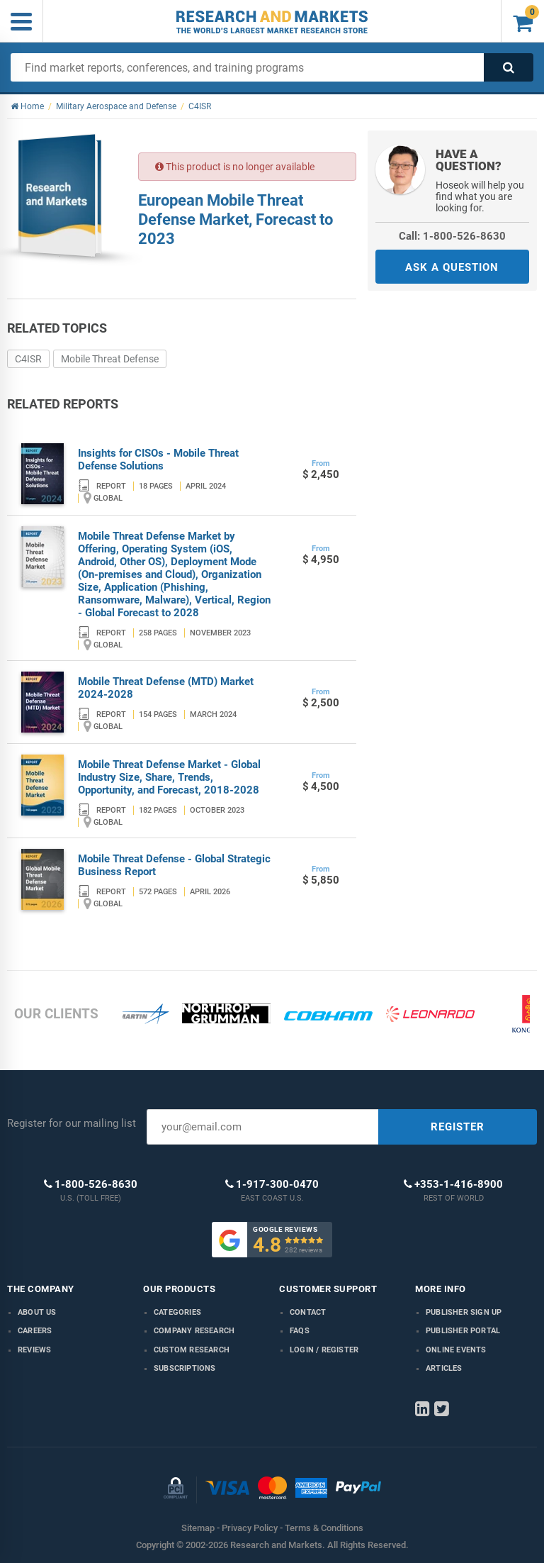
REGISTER (457, 1126)
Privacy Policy (250, 1528)
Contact (308, 1312)
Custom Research (192, 1350)
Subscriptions (185, 1368)
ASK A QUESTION (452, 267)
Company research (194, 1330)
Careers (35, 1330)
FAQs (300, 1330)
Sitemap (198, 1528)
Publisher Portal (463, 1330)
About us (37, 1312)
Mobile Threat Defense (110, 359)
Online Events (456, 1350)
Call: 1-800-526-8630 (452, 236)
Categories (177, 1312)
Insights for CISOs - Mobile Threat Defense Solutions (158, 459)
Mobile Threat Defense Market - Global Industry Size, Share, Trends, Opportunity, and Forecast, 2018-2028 (169, 777)
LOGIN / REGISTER (324, 1350)
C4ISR (28, 359)
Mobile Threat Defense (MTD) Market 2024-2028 (166, 688)
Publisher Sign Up (464, 1312)
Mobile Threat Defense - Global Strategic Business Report (174, 865)
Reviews (34, 1350)
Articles (444, 1368)
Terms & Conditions (324, 1528)
